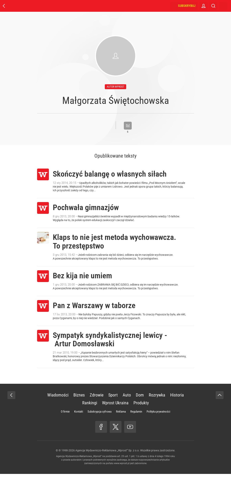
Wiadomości (57, 400)
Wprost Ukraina (115, 408)
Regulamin (136, 416)
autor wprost (115, 86)
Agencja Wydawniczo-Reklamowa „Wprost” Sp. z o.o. (107, 455)
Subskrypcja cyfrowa (99, 416)
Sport (113, 400)
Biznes (79, 400)
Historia (177, 400)
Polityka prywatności (158, 416)
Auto (127, 400)
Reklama (121, 416)
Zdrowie (96, 400)
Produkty (141, 408)
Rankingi (89, 408)
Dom (140, 400)
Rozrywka (157, 400)
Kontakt (78, 416)
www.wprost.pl (122, 468)
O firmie (65, 416)
